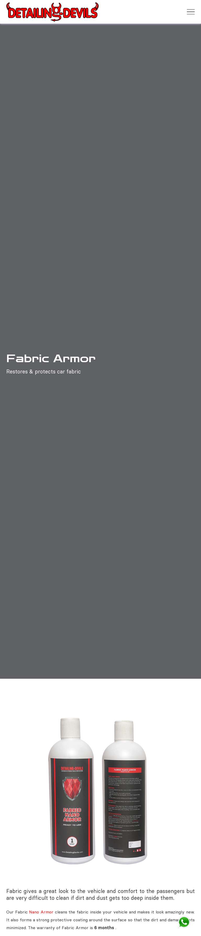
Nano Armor (42, 911)
